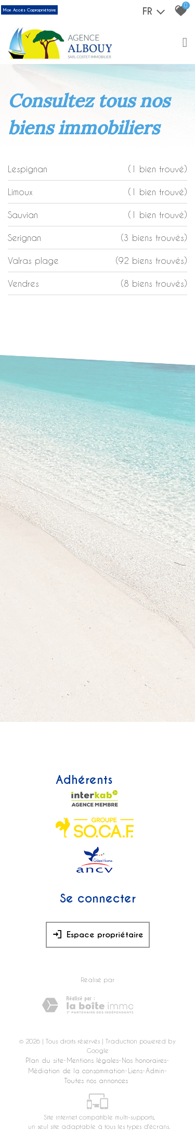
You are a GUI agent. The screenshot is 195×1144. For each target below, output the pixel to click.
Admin (155, 1070)
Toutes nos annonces (96, 1080)
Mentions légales (93, 1060)
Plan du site (44, 1060)
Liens (135, 1070)
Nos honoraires (144, 1060)
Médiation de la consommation (76, 1070)
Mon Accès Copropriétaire (29, 9)
